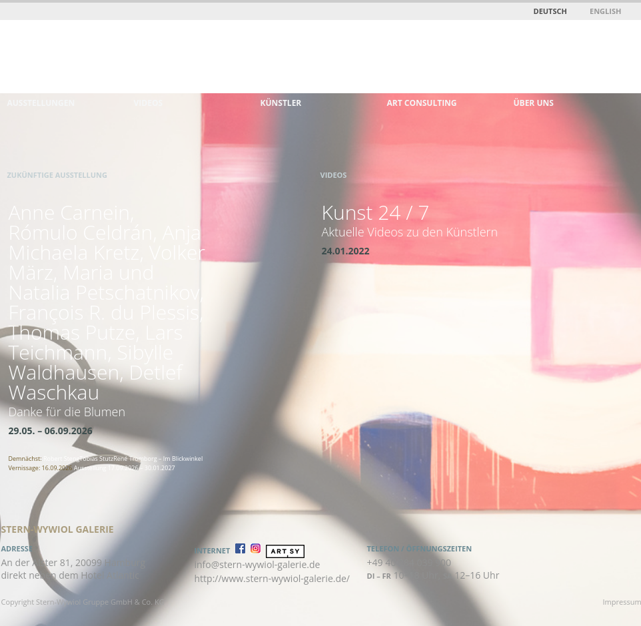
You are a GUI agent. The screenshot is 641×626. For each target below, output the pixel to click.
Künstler (281, 103)
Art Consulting (422, 103)
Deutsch (550, 11)
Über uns (534, 103)
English (605, 11)
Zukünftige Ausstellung (57, 175)
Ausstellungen (41, 103)
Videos (148, 103)
